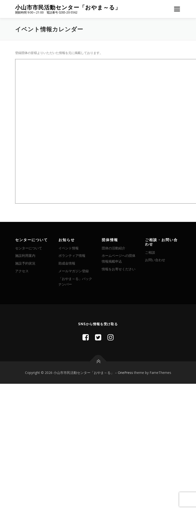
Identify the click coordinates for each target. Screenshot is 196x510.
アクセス (22, 271)
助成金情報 (66, 263)
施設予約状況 (25, 263)
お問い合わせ (155, 260)
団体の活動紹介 (113, 248)
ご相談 (150, 252)
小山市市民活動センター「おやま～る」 (68, 7)
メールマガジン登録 (73, 271)
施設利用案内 (25, 255)
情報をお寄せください (118, 269)
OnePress (125, 372)
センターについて (28, 248)
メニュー (177, 9)
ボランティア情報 (71, 255)
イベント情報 (68, 248)
